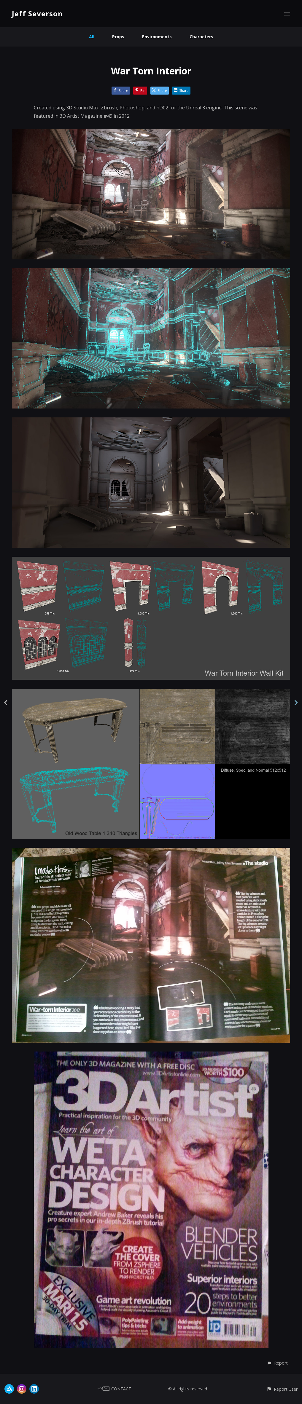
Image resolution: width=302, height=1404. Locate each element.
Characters (201, 36)
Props (118, 36)
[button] (277, 1363)
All (91, 36)
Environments (157, 36)
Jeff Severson (37, 13)
